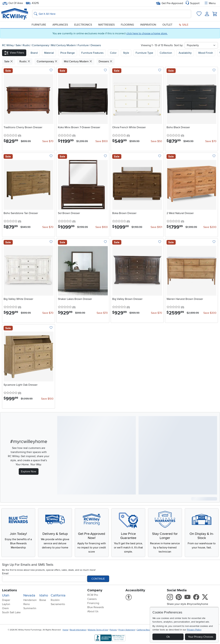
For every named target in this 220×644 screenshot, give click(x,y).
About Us (92, 611)
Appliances (60, 24)
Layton (6, 604)
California (58, 595)
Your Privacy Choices (200, 637)
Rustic (27, 45)
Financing (93, 603)
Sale (183, 24)
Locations (9, 590)
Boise (42, 600)
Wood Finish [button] (205, 53)
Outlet (167, 24)
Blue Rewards (95, 607)
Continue (98, 578)
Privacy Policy (194, 629)
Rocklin (55, 600)
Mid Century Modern (63, 45)
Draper (6, 600)
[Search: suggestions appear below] (111, 14)
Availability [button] (185, 53)
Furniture (39, 24)
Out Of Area (12, 3)
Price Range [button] (67, 53)
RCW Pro (92, 595)
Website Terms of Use (98, 630)
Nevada (29, 595)
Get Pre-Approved (169, 3)
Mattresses (106, 24)
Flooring (127, 24)
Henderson (30, 600)
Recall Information (78, 630)
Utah (5, 595)
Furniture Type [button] (144, 53)
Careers (92, 599)
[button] (14, 52)
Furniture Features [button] (92, 53)
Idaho (43, 595)
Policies (113, 630)
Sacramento (58, 604)
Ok (168, 637)
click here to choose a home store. (147, 33)
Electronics (83, 24)
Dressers (96, 45)
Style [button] (126, 53)
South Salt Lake (11, 612)
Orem (5, 608)
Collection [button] (166, 53)
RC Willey (8, 45)
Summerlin (29, 608)
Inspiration (148, 24)
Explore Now (28, 471)
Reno (26, 604)
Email (5, 573)
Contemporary (41, 45)
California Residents (146, 630)
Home (65, 630)
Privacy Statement (126, 630)
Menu (210, 3)
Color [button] (113, 53)
